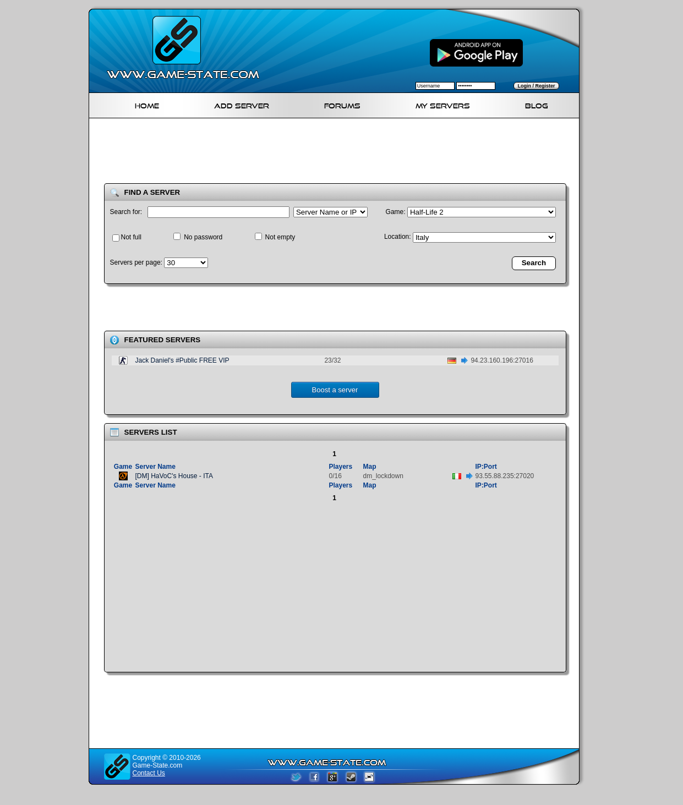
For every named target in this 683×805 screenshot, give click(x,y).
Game (123, 466)
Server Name (155, 466)
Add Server (241, 104)
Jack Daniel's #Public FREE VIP (182, 360)
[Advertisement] (338, 153)
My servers (443, 104)
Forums (342, 104)
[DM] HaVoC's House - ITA (174, 476)
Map (369, 466)
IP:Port (486, 466)
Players (341, 466)
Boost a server (335, 390)
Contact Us (149, 773)
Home (147, 104)
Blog (536, 104)
